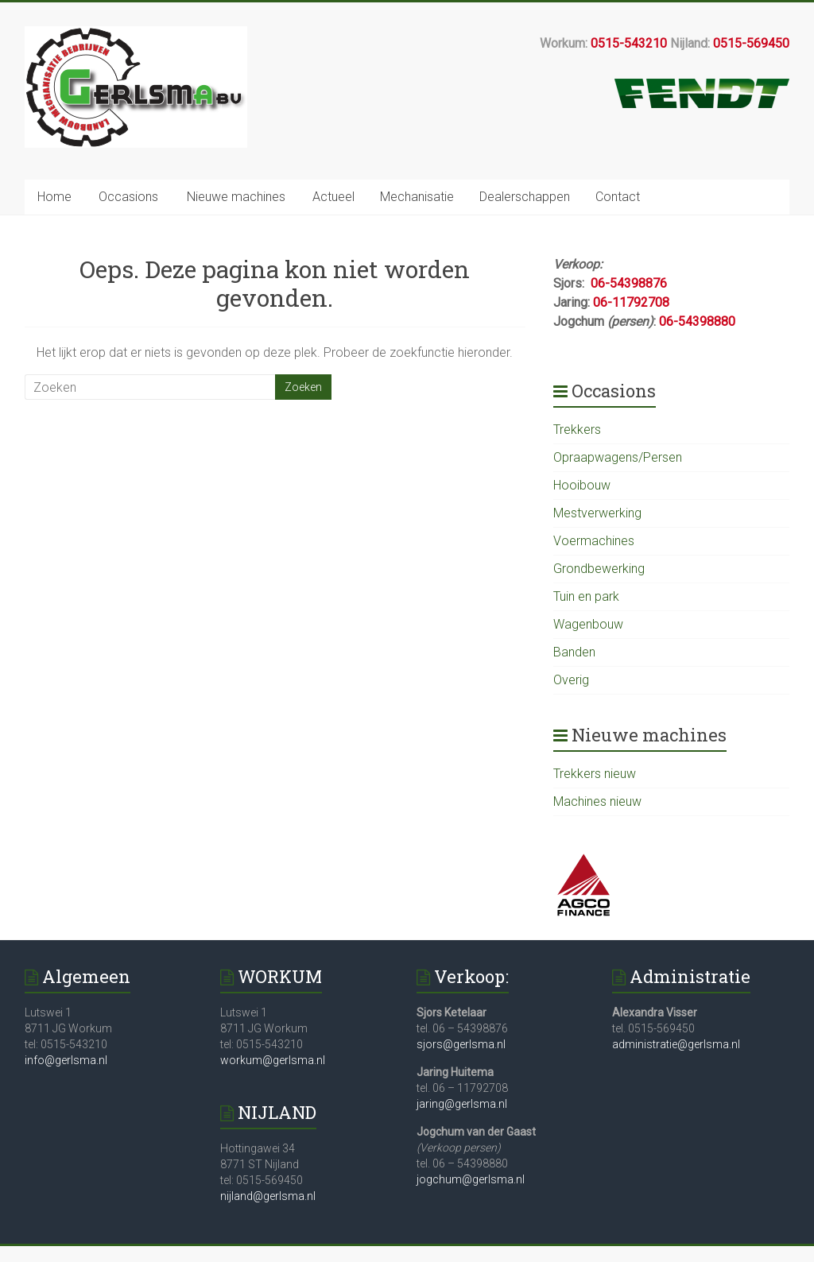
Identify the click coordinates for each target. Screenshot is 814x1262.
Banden (574, 652)
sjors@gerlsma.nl (461, 1044)
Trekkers (577, 429)
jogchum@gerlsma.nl (471, 1179)
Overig (571, 679)
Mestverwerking (597, 513)
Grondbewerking (599, 568)
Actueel (333, 196)
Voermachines (593, 540)
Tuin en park (586, 596)
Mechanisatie (417, 196)
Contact (617, 196)
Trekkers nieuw (594, 773)
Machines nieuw (597, 801)
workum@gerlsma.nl (272, 1060)
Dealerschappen (524, 196)
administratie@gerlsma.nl (676, 1044)
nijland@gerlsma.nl (268, 1196)
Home (54, 196)
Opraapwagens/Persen (617, 457)
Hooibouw (581, 485)
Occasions (128, 196)
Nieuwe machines (236, 196)
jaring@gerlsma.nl (462, 1103)
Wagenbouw (588, 624)
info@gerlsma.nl (66, 1060)
